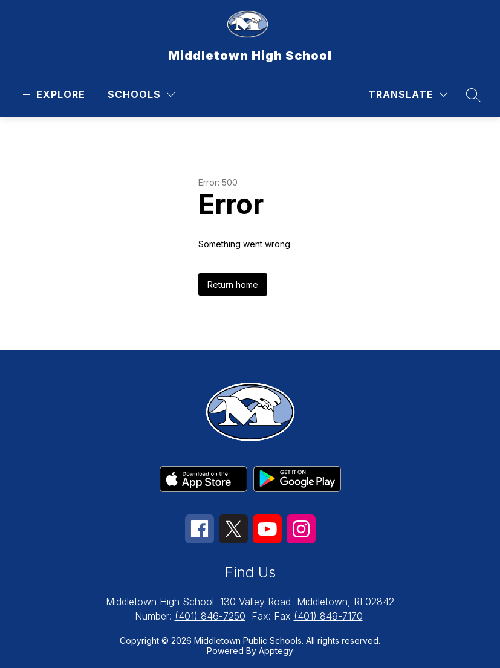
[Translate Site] (407, 94)
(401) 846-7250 (210, 616)
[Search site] (473, 95)
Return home (232, 284)
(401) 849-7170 (328, 616)
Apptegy (276, 651)
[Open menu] (52, 94)
